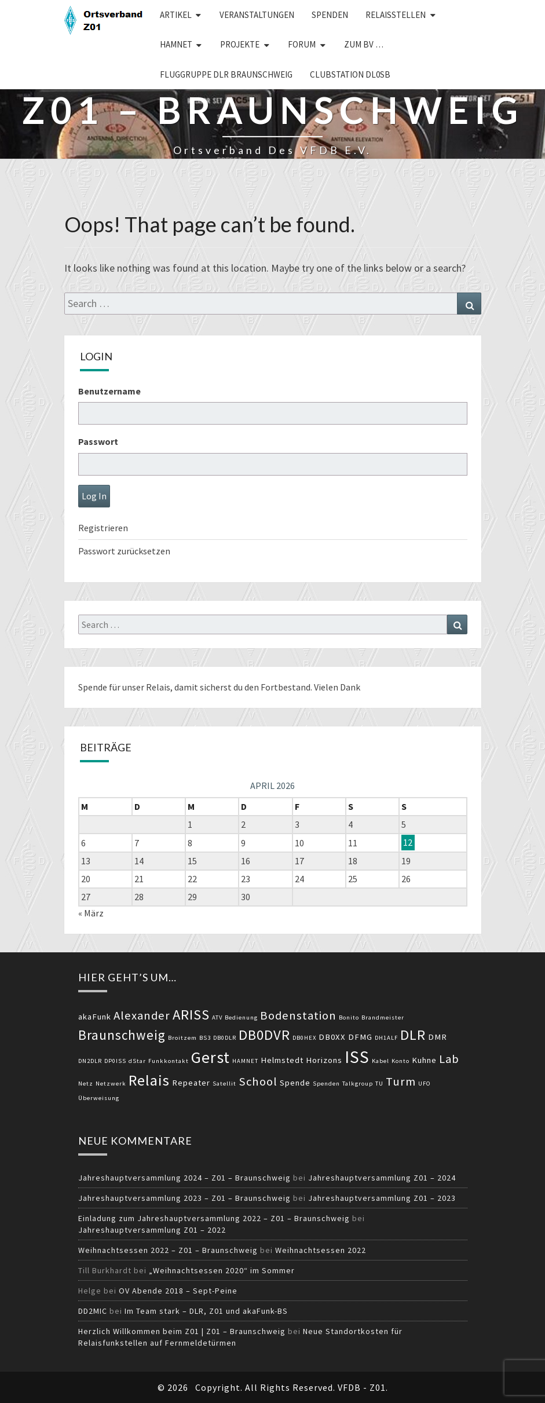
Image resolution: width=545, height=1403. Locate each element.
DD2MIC (92, 1311)
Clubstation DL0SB (350, 74)
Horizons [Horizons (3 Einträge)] (324, 1060)
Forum (302, 44)
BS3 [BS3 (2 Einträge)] (205, 1038)
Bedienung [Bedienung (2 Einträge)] (241, 1017)
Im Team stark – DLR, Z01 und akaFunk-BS (206, 1311)
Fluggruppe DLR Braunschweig (226, 74)
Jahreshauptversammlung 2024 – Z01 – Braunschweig (184, 1177)
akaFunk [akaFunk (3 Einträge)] (94, 1016)
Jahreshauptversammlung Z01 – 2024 (382, 1177)
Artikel (176, 14)
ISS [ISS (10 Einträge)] (357, 1057)
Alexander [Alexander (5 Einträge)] (142, 1015)
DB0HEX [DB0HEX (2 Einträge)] (304, 1038)
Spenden (330, 14)
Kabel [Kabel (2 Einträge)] (380, 1061)
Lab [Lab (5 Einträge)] (449, 1058)
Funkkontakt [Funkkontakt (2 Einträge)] (168, 1061)
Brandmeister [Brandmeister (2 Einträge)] (382, 1017)
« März (91, 913)
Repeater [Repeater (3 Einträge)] (191, 1082)
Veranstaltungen (257, 14)
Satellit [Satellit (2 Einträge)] (224, 1083)
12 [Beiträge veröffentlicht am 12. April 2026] (407, 843)
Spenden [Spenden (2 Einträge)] (326, 1083)
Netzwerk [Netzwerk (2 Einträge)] (111, 1083)
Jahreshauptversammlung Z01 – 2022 (152, 1230)
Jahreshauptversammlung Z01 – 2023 (382, 1198)
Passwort (98, 441)
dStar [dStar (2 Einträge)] (137, 1061)
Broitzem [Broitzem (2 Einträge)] (182, 1038)
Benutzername (109, 391)
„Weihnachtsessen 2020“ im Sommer (222, 1270)
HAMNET (176, 44)
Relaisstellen (395, 14)
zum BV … (363, 44)
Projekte (239, 44)
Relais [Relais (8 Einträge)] (149, 1080)
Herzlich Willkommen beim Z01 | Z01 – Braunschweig (182, 1331)
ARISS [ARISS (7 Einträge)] (191, 1015)
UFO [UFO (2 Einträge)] (424, 1083)
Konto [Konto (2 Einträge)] (400, 1061)
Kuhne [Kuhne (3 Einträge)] (424, 1060)
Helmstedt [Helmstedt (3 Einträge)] (282, 1060)
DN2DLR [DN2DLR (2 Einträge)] (90, 1061)
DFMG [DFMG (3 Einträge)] (360, 1037)
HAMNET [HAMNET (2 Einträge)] (245, 1061)
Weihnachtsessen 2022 (320, 1250)
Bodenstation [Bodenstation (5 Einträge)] (298, 1015)
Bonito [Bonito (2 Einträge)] (349, 1017)
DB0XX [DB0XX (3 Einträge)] (332, 1037)
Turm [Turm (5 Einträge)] (401, 1081)
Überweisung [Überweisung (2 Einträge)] (98, 1098)
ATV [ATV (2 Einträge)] (217, 1017)
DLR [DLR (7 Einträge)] (413, 1035)
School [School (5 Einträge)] (258, 1081)
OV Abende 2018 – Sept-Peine (178, 1290)
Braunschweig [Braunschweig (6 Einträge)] (122, 1034)
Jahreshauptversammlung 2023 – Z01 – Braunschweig (184, 1198)
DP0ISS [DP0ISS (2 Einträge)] (115, 1061)
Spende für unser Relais (124, 687)
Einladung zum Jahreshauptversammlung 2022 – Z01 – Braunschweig (214, 1218)
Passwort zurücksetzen (124, 551)
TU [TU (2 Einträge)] (379, 1083)
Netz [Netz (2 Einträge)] (85, 1083)
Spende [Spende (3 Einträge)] (295, 1082)
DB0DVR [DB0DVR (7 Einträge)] (264, 1035)
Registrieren (103, 528)
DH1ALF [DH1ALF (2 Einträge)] (386, 1038)
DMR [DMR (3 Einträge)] (437, 1037)
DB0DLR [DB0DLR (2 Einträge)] (224, 1038)
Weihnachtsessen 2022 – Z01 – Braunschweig (168, 1250)
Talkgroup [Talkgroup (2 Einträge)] (357, 1083)
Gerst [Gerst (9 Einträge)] (210, 1057)
